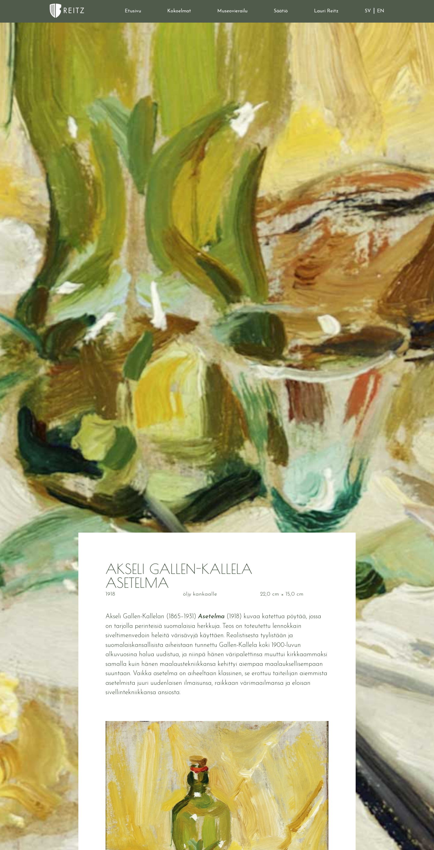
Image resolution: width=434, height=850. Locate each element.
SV (368, 11)
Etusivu (133, 11)
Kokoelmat (179, 11)
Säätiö (281, 11)
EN (380, 11)
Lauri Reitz (326, 11)
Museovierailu (232, 11)
